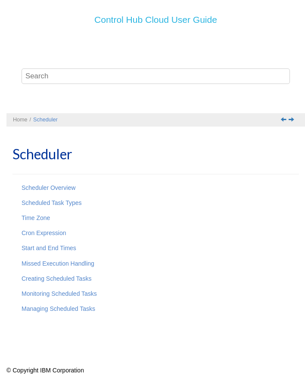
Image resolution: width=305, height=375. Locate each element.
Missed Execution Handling (58, 263)
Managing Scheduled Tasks (58, 308)
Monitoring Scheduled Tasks (59, 293)
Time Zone (36, 217)
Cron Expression (44, 232)
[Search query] (156, 76)
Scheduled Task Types (52, 202)
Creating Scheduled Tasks (56, 278)
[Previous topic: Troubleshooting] (284, 120)
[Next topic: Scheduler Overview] (292, 120)
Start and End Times (49, 248)
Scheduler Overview (48, 187)
